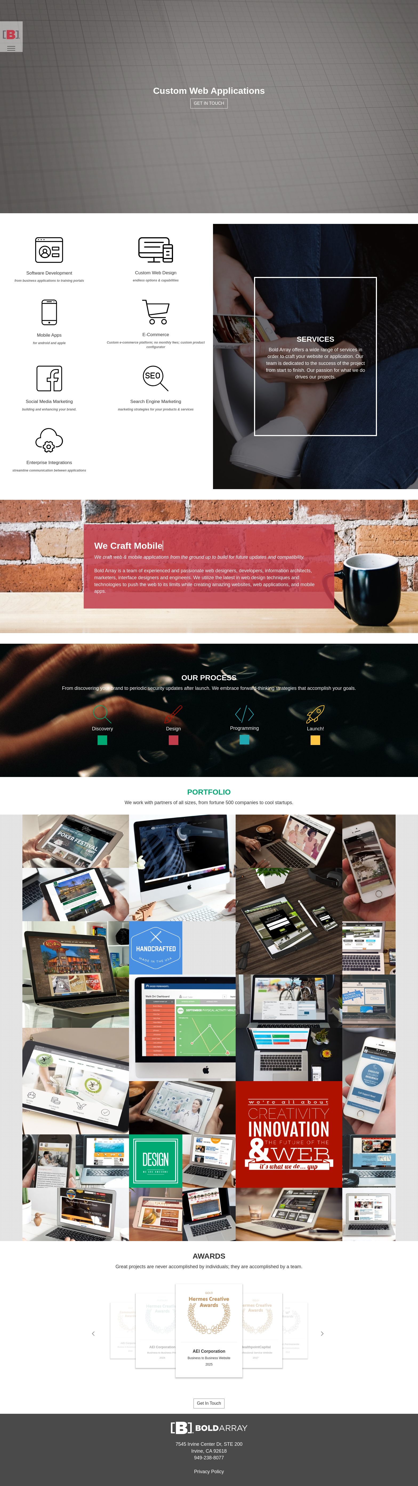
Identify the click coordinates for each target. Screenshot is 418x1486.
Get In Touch (209, 103)
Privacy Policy (209, 1471)
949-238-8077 (209, 1457)
